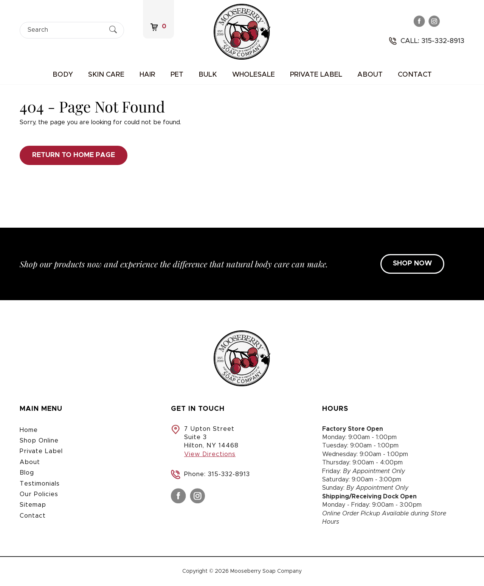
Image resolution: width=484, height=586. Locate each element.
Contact (415, 74)
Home (29, 430)
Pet (177, 74)
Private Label (316, 74)
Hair (147, 74)
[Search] (65, 30)
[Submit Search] (113, 30)
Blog (27, 473)
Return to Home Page (73, 155)
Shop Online (39, 441)
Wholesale (253, 74)
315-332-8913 (229, 474)
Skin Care (106, 74)
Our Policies (39, 494)
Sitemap (33, 505)
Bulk (208, 74)
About (370, 74)
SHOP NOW (412, 263)
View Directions (210, 454)
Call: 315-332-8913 (432, 41)
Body (63, 74)
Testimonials (40, 484)
